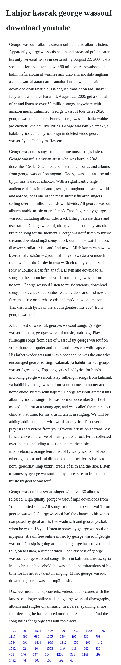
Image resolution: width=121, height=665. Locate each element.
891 (25, 642)
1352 (89, 630)
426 (50, 630)
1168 (85, 654)
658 (49, 660)
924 (25, 648)
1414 (38, 642)
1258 (60, 654)
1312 (63, 642)
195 (74, 636)
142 (99, 642)
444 (25, 660)
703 (97, 636)
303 (37, 660)
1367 (102, 630)
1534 (12, 642)
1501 (38, 630)
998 (24, 636)
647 (35, 654)
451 (11, 654)
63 (72, 660)
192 (60, 660)
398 (72, 654)
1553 (50, 648)
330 (98, 648)
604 (47, 654)
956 (62, 636)
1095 (49, 636)
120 (62, 630)
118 (74, 648)
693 (98, 654)
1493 (12, 630)
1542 (12, 648)
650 (76, 642)
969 (50, 642)
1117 (12, 636)
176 (23, 654)
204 (37, 648)
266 (88, 642)
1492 (12, 660)
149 (62, 648)
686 (36, 636)
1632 (75, 630)
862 (86, 648)
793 (25, 630)
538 (85, 636)
